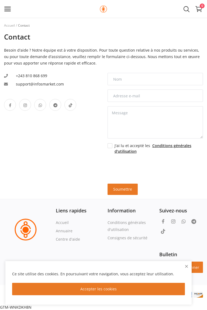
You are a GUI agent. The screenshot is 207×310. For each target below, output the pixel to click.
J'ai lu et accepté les (153, 148)
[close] (186, 266)
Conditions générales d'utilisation (127, 226)
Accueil (9, 25)
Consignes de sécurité (127, 237)
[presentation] (139, 166)
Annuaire (64, 230)
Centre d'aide (68, 239)
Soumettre (122, 189)
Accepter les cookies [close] (98, 288)
